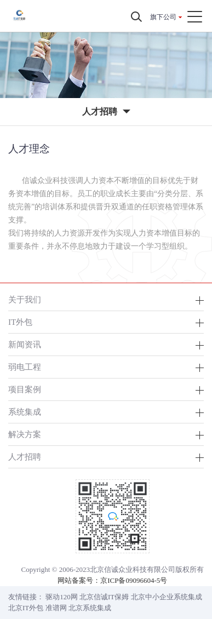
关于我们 (24, 299)
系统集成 (24, 411)
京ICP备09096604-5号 (133, 580)
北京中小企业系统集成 (166, 597)
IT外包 (20, 321)
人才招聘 (24, 456)
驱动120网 (61, 597)
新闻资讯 (24, 344)
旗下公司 (163, 17)
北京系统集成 (89, 608)
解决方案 (24, 434)
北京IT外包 (25, 608)
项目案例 (24, 389)
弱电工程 (24, 366)
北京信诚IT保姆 (104, 597)
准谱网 (56, 608)
